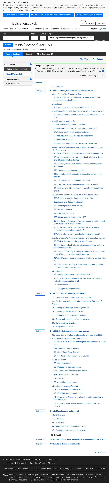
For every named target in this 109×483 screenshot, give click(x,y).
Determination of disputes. (65, 323)
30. (53, 327)
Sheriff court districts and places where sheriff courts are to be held (78, 111)
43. (53, 415)
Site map (35, 469)
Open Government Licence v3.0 (46, 475)
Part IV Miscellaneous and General (64, 411)
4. (55, 124)
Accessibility (46, 469)
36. (55, 367)
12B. (56, 202)
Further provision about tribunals (70, 206)
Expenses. (59, 419)
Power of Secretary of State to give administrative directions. (79, 153)
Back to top (101, 452)
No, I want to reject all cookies (90, 15)
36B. (56, 375)
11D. (56, 184)
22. (55, 289)
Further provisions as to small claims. (72, 371)
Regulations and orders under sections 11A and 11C (78, 184)
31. (53, 335)
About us (26, 469)
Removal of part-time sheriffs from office (74, 181)
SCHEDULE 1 (55, 439)
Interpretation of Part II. (64, 327)
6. (55, 136)
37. (55, 378)
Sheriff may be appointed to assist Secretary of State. (77, 143)
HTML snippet (19, 463)
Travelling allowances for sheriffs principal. (73, 274)
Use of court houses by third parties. (69, 311)
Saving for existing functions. (68, 289)
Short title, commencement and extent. (70, 430)
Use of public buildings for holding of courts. (72, 308)
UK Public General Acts (12, 49)
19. (55, 274)
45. (53, 422)
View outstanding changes (92, 76)
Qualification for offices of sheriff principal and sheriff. (76, 128)
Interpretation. (60, 422)
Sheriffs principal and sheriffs (63, 121)
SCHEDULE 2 (55, 444)
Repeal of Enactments (70, 444)
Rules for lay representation (69, 348)
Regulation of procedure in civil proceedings (69, 338)
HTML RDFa (50, 463)
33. (55, 352)
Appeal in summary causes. (68, 382)
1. (55, 97)
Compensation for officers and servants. (71, 315)
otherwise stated (76, 475)
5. (55, 128)
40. (55, 393)
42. (55, 403)
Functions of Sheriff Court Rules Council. (73, 356)
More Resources (43, 54)
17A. (56, 258)
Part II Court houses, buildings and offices (67, 293)
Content (29, 54)
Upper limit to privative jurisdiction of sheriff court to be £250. (79, 335)
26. (53, 311)
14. (55, 227)
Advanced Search (99, 41)
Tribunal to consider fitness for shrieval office (75, 198)
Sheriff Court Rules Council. (68, 352)
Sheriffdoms (57, 104)
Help (19, 469)
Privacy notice (68, 469)
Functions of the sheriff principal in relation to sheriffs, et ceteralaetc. (78, 238)
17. (55, 251)
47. (53, 430)
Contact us (57, 469)
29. (53, 323)
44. (53, 419)
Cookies (80, 469)
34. (55, 356)
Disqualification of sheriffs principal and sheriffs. (74, 136)
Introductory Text (57, 87)
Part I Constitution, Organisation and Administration (71, 91)
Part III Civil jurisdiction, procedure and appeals (69, 331)
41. (55, 397)
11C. (56, 181)
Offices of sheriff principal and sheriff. (70, 124)
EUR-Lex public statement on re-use (64, 480)
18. (55, 264)
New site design (9, 469)
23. (53, 297)
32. (55, 342)
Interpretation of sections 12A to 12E (72, 217)
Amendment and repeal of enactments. (70, 426)
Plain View (84, 59)
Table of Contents (13, 54)
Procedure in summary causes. (69, 367)
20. (55, 278)
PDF (27, 463)
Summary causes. (64, 363)
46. (53, 426)
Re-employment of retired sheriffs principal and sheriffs (79, 234)
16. (55, 245)
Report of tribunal (65, 209)
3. (55, 114)
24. (53, 301)
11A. (56, 170)
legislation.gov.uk (20, 22)
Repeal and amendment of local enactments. (72, 319)
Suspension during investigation (70, 202)
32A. (56, 348)
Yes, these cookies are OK (17, 15)
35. (55, 363)
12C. (56, 206)
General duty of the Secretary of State (67, 94)
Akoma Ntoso (39, 463)
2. (55, 107)
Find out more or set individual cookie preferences (53, 15)
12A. (56, 198)
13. (55, 221)
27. (53, 315)
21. (55, 285)
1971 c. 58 (27, 49)
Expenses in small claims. (68, 375)
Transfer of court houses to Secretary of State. (73, 297)
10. (55, 157)
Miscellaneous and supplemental (65, 386)
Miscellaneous (57, 271)
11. (55, 164)
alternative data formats (43, 459)
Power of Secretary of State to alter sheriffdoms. (75, 107)
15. (55, 241)
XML (31, 463)
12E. (56, 213)
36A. (56, 371)
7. (55, 140)
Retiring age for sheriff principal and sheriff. (73, 132)
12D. (56, 209)
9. (55, 153)
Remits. (60, 378)
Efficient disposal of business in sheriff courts (74, 241)
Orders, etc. (60, 415)
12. (55, 188)
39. (55, 389)
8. (55, 143)
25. (53, 308)
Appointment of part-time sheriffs (71, 170)
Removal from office (66, 213)
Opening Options (11, 79)
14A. (56, 234)
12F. (55, 217)
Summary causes (59, 360)
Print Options (98, 59)
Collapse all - (40, 83)
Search (8, 45)
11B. (56, 174)
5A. (55, 132)
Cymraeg (102, 29)
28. (53, 319)
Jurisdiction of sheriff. (64, 140)
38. (55, 382)
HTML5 (10, 463)
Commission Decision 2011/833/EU (70, 477)
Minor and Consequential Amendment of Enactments (83, 439)
